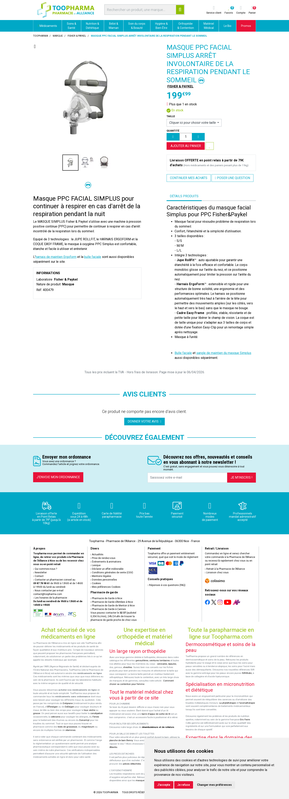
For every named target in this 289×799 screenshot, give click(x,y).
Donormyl (84, 720)
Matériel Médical (209, 25)
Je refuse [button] (183, 784)
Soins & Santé (71, 25)
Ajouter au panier (186, 146)
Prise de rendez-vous (103, 558)
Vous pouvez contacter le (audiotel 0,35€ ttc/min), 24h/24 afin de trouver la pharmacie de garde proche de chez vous (114, 616)
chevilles (127, 667)
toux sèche (89, 710)
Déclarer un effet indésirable (107, 569)
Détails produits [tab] (184, 196)
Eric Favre (245, 719)
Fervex (96, 716)
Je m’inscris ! (241, 477)
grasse (36, 713)
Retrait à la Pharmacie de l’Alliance (225, 569)
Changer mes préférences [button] (214, 784)
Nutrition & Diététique (92, 25)
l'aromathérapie (247, 703)
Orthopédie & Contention (185, 25)
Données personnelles (104, 579)
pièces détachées (132, 764)
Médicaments (47, 25)
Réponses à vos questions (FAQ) (166, 585)
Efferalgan (52, 706)
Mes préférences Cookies (105, 587)
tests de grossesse (67, 727)
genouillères (141, 660)
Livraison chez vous (217, 572)
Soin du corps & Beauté (136, 25)
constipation (96, 713)
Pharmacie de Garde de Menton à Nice (113, 605)
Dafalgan (69, 706)
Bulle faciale (183, 353)
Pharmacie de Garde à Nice (106, 598)
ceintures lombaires (159, 660)
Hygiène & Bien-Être (161, 25)
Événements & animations (106, 561)
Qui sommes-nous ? (45, 569)
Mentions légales (101, 576)
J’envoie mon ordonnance (58, 477)
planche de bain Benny (121, 740)
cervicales (162, 664)
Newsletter (40, 572)
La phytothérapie (227, 703)
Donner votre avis (144, 421)
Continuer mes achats (188, 178)
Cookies (96, 583)
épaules (172, 664)
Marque (58, 35)
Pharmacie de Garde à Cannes (108, 609)
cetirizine (55, 716)
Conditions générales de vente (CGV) (112, 572)
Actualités (97, 554)
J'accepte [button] (163, 784)
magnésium (87, 727)
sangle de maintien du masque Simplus (223, 353)
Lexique (96, 565)
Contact (38, 576)
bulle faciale (92, 257)
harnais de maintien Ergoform (56, 257)
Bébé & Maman (114, 25)
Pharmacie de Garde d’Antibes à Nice (112, 602)
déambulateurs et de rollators (158, 727)
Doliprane (68, 703)
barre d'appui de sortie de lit (156, 714)
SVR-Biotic (247, 673)
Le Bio (227, 25)
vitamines (70, 730)
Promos (246, 25)
